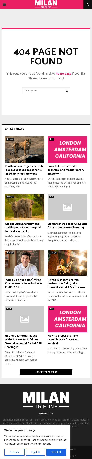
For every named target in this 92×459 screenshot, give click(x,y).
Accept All (56, 452)
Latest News (14, 128)
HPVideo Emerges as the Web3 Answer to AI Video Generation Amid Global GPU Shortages (23, 341)
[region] (35, 442)
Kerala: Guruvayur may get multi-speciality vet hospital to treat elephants (23, 227)
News (9, 309)
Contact (72, 456)
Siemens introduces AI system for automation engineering (67, 225)
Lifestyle (10, 139)
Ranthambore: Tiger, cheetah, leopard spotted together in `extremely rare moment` (24, 170)
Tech (51, 139)
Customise (14, 452)
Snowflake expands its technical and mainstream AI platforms (66, 170)
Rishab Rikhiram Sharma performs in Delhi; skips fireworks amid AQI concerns (66, 283)
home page (63, 73)
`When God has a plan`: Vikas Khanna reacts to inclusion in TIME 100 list (23, 283)
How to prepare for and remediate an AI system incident (63, 339)
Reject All (35, 452)
